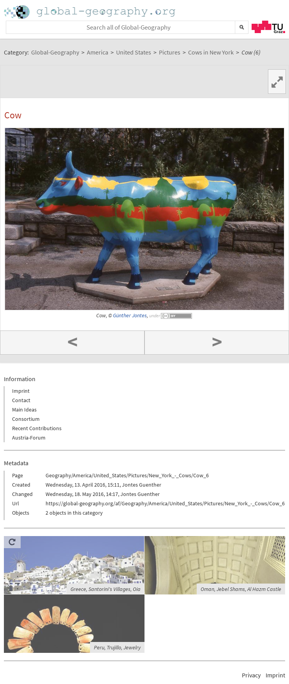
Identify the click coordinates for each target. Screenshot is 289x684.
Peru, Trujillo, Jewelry (117, 647)
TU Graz (268, 27)
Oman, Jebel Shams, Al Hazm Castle (241, 589)
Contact (21, 400)
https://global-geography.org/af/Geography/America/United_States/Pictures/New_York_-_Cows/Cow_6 (165, 503)
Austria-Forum (29, 437)
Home (90, 12)
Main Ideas (24, 409)
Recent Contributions (37, 428)
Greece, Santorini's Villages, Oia (105, 589)
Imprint (21, 390)
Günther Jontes (130, 315)
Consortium (26, 418)
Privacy (251, 675)
